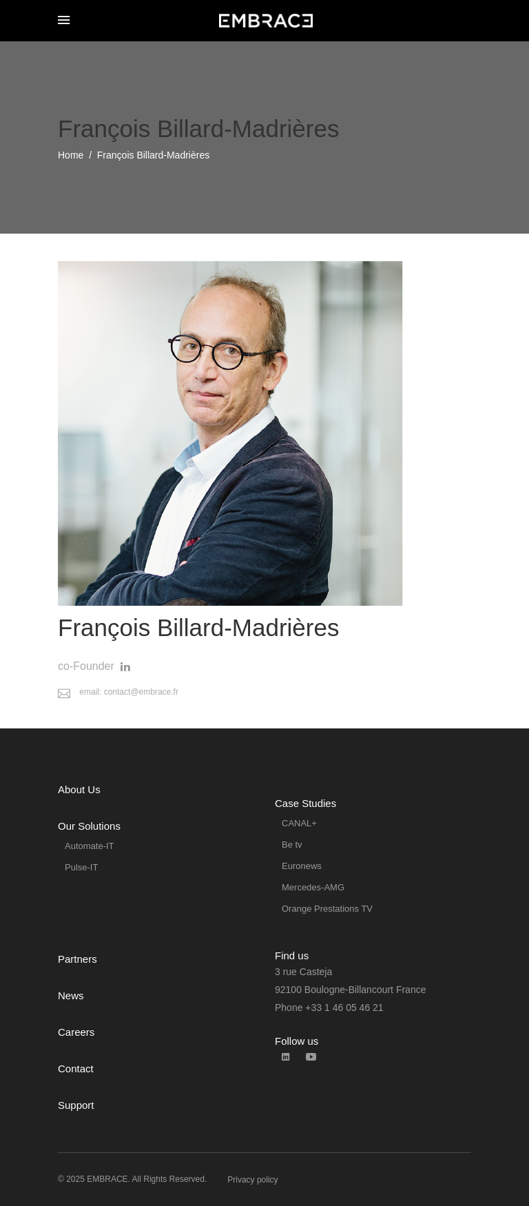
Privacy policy (252, 1180)
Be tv (292, 844)
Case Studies (305, 803)
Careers (76, 1032)
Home (70, 155)
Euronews (302, 866)
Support (76, 1105)
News (71, 995)
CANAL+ (299, 823)
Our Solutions (89, 826)
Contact (76, 1068)
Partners (77, 959)
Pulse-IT (81, 867)
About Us (79, 789)
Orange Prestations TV (327, 908)
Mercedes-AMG (313, 887)
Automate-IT (89, 846)
